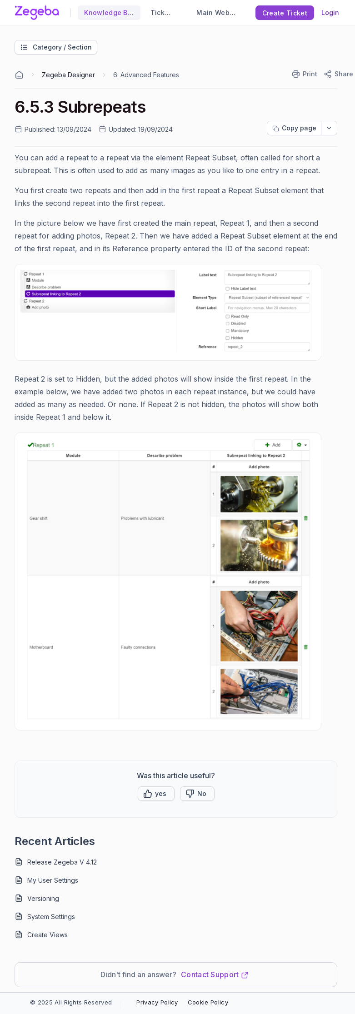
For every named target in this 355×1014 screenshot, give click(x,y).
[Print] (305, 74)
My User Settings (52, 880)
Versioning (43, 898)
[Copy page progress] (294, 128)
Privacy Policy (157, 1002)
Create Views (47, 935)
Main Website (215, 12)
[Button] (197, 793)
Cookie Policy (208, 1002)
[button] (156, 793)
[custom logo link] (37, 12)
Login (330, 12)
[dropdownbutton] (329, 128)
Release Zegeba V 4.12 (62, 862)
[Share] (338, 74)
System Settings (51, 916)
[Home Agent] (19, 75)
